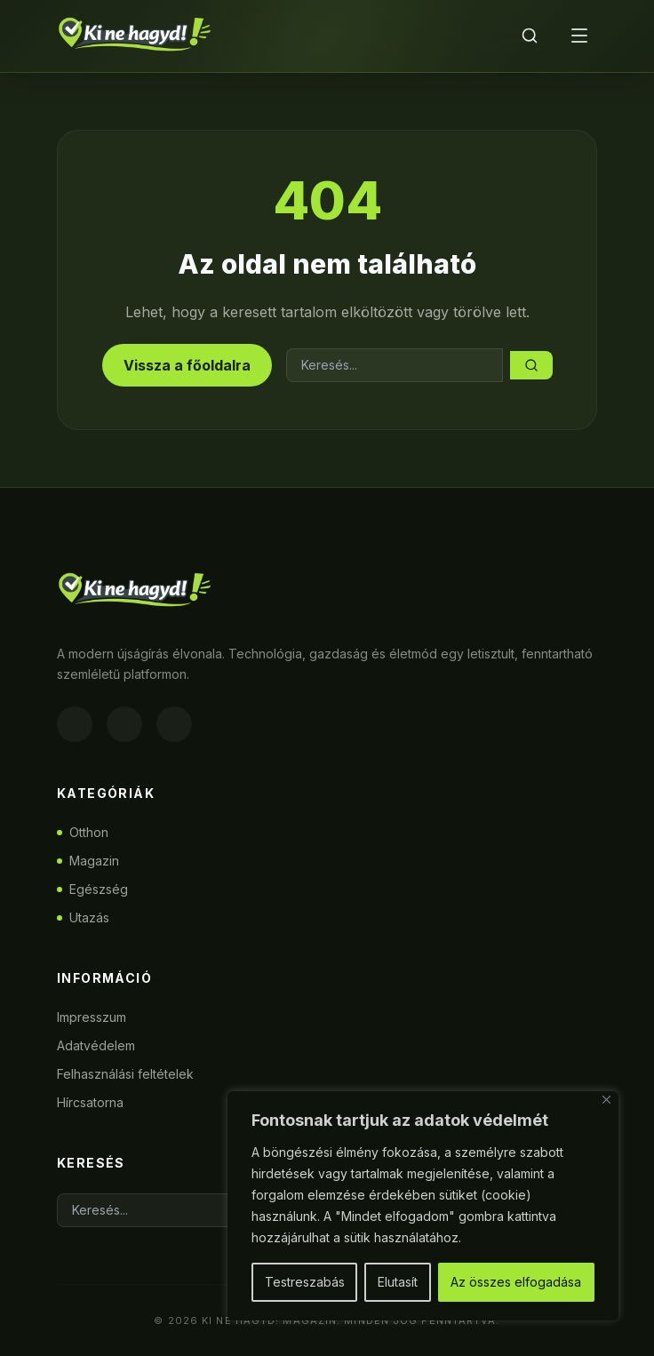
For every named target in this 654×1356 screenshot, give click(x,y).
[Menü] (579, 35)
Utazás (83, 917)
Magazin (88, 860)
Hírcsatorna (90, 1102)
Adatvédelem (96, 1045)
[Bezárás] (606, 1100)
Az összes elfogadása (516, 1281)
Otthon (82, 832)
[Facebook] (74, 724)
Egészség (92, 889)
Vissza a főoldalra (187, 365)
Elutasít (398, 1281)
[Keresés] (529, 35)
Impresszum (91, 1017)
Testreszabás (305, 1281)
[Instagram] (124, 724)
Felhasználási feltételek (125, 1073)
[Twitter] (174, 724)
